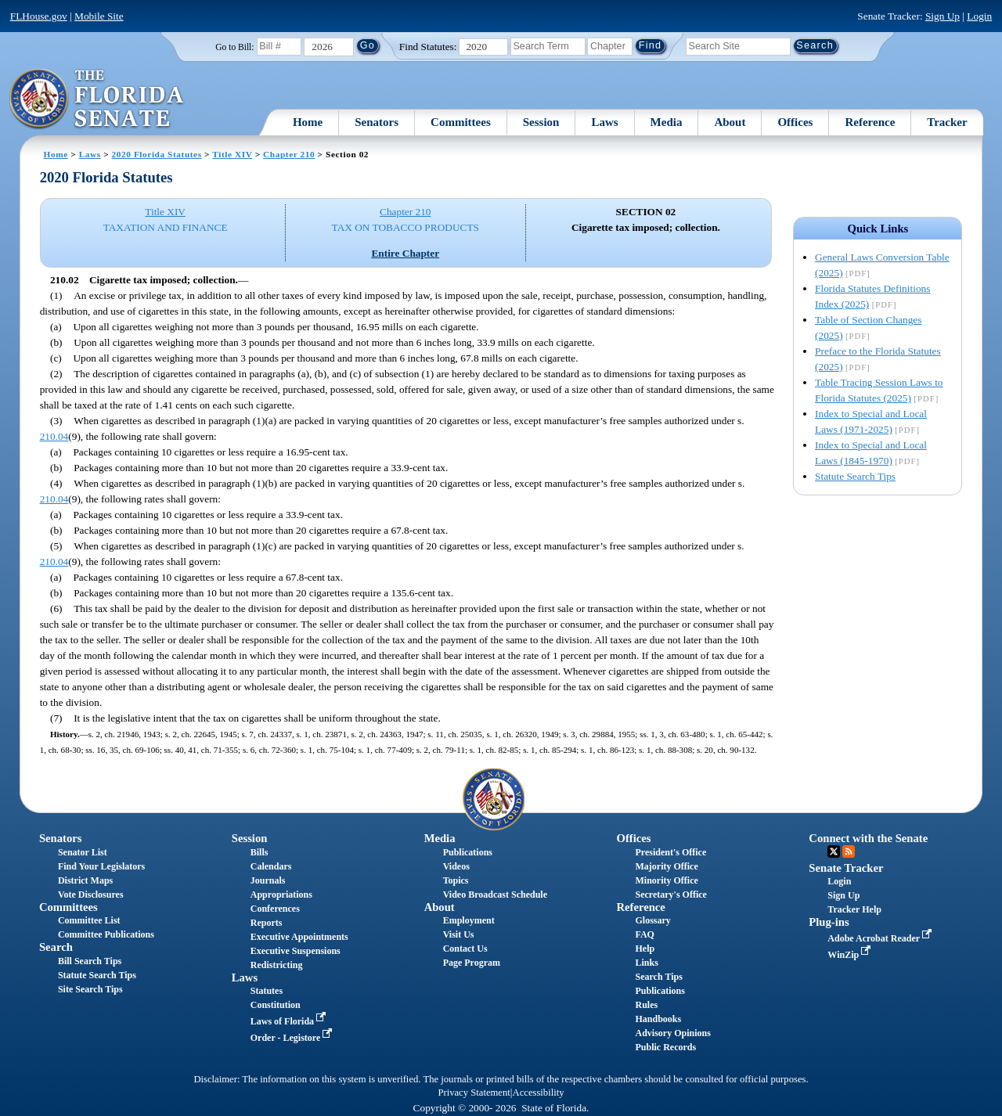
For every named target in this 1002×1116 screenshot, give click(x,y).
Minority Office (666, 880)
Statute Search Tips (855, 476)
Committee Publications (106, 934)
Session (541, 122)
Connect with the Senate (868, 838)
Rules (646, 1004)
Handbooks (658, 1018)
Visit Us (458, 934)
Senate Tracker (846, 868)
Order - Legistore (293, 1037)
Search (56, 947)
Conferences (275, 908)
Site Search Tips (90, 989)
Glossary (652, 920)
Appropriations (281, 894)
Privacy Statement (474, 1092)
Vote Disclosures (91, 894)
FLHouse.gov (38, 16)
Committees (461, 122)
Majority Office (666, 866)
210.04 (54, 436)
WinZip (850, 954)
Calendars (271, 866)
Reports (266, 922)
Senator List (82, 852)
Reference (870, 122)
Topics (456, 880)
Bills (259, 852)
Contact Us (465, 948)
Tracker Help (854, 909)
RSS (848, 851)
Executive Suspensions (295, 950)
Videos (456, 866)
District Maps (85, 880)
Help (644, 948)
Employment (469, 920)
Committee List (89, 920)
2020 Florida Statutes (157, 154)
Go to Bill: (234, 47)
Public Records (665, 1047)
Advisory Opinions (672, 1033)
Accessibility (538, 1092)
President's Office (670, 852)
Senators (376, 122)
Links (646, 962)
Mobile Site (99, 16)
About (729, 122)
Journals (268, 880)
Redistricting (276, 964)
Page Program (471, 962)
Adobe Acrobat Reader (881, 938)
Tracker (947, 122)
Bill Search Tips (89, 961)
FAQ (644, 934)
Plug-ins (829, 922)
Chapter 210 (289, 154)
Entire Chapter (405, 253)
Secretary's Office (670, 894)
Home (308, 122)
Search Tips (658, 976)
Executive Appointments (299, 936)
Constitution (275, 1004)
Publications (467, 852)
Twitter (833, 851)
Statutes (266, 990)
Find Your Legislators (101, 866)
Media (667, 122)
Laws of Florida (289, 1021)
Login (979, 16)
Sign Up (942, 16)
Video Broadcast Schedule (495, 894)
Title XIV (232, 154)
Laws (604, 122)
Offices (795, 122)
